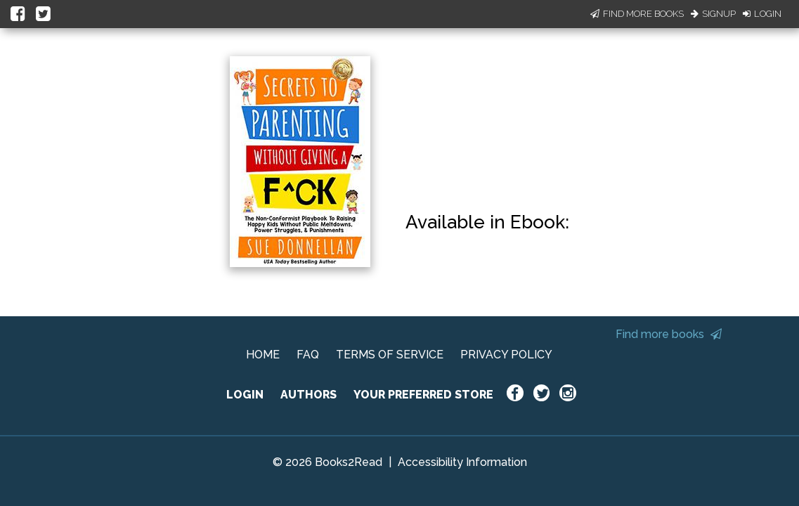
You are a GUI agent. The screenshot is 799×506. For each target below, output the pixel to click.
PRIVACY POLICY (506, 354)
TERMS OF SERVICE (389, 354)
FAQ (308, 354)
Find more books (669, 334)
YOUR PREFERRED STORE (423, 394)
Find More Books (637, 13)
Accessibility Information (462, 462)
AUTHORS (308, 394)
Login (762, 13)
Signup (713, 13)
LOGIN (245, 394)
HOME (263, 354)
